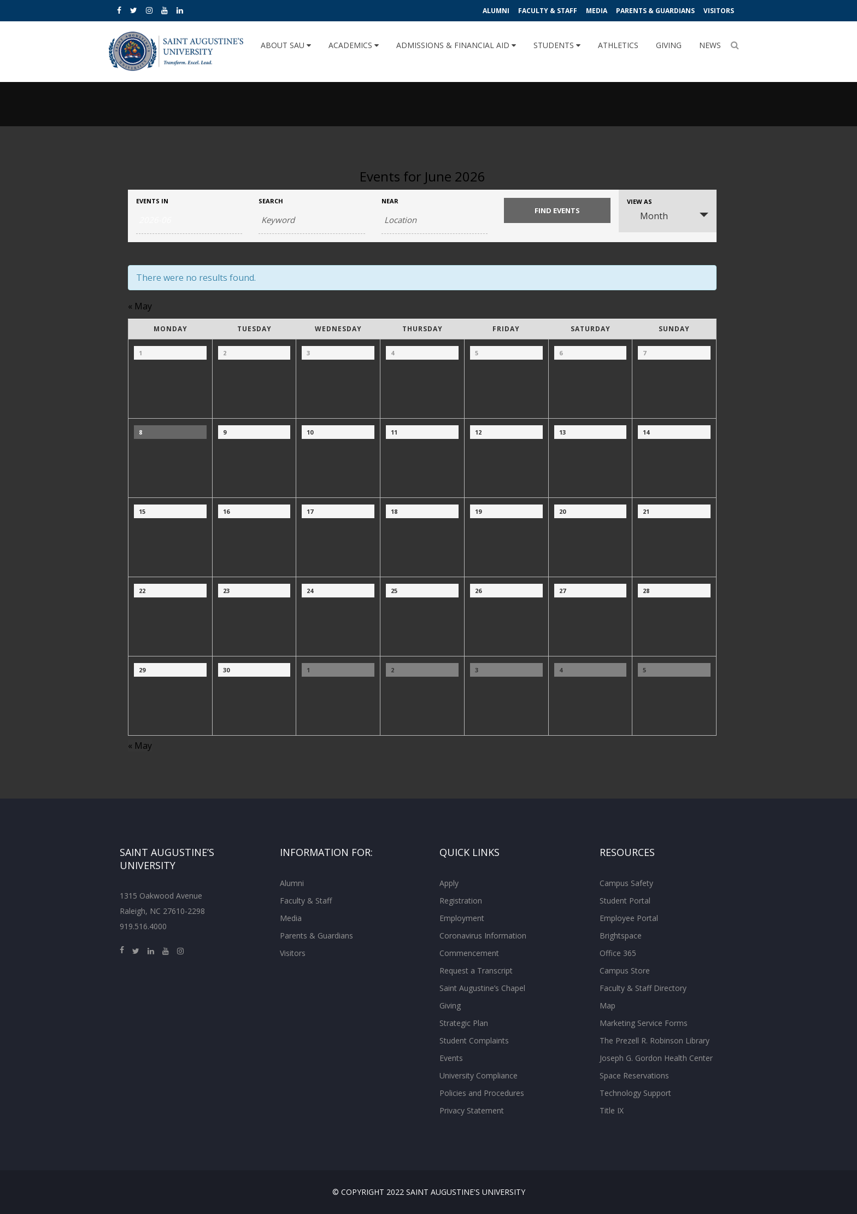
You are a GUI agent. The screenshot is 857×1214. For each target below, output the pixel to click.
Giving (669, 45)
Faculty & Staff (547, 10)
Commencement (469, 953)
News (710, 45)
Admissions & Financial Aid (456, 45)
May (140, 306)
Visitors (718, 10)
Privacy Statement (471, 1110)
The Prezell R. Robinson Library (654, 1040)
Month (647, 216)
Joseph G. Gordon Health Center (656, 1058)
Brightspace (621, 935)
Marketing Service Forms (644, 1023)
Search (271, 201)
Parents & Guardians (655, 10)
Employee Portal (629, 918)
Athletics (618, 45)
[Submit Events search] (557, 210)
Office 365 (618, 953)
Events (451, 1058)
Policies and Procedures (481, 1093)
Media (596, 10)
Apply (449, 883)
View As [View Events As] (639, 201)
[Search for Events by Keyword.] (312, 220)
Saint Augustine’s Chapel (482, 988)
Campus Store (625, 970)
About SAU (286, 45)
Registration (460, 900)
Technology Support (635, 1093)
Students (556, 45)
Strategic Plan (463, 1023)
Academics (353, 45)
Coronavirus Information (482, 935)
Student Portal (625, 900)
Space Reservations (634, 1075)
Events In (152, 201)
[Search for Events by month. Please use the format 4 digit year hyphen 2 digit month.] (189, 220)
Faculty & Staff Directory (643, 988)
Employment (461, 918)
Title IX (612, 1110)
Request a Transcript (476, 970)
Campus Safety (626, 883)
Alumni (496, 10)
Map (607, 1005)
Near (389, 201)
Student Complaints (474, 1040)
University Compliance (478, 1075)
